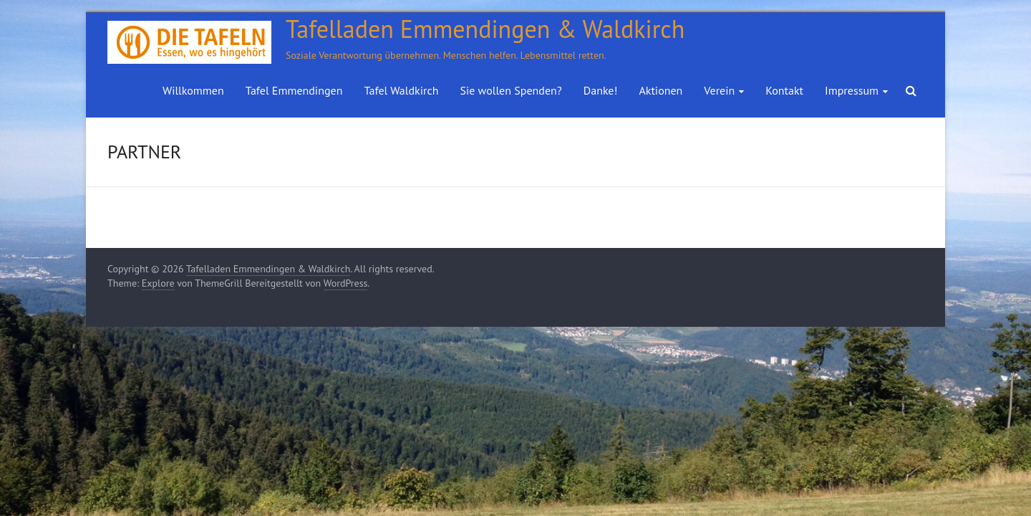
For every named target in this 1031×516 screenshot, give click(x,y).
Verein (719, 90)
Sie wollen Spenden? (510, 90)
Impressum (851, 90)
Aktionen (660, 90)
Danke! (601, 90)
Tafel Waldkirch (401, 90)
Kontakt (784, 90)
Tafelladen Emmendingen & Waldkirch (485, 28)
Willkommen (193, 90)
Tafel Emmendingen (294, 90)
